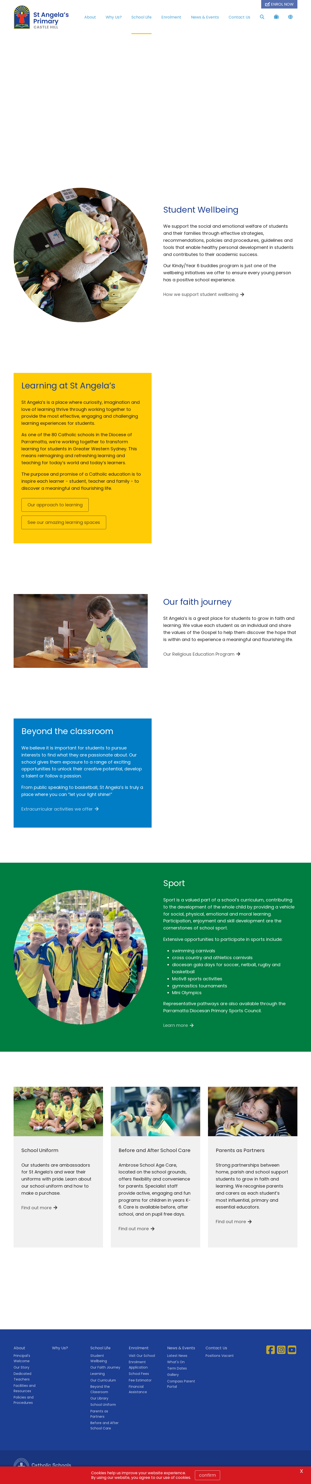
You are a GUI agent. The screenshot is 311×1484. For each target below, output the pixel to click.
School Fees (139, 1373)
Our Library (99, 1398)
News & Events (205, 17)
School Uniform (103, 1404)
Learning (97, 1373)
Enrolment (171, 17)
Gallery (173, 1374)
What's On (176, 1362)
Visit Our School (142, 1355)
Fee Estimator (140, 1380)
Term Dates (177, 1368)
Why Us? (114, 17)
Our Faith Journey (105, 1367)
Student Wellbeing (98, 1358)
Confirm (207, 1475)
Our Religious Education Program (198, 654)
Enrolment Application (138, 1365)
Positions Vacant (220, 1355)
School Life (141, 17)
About (90, 17)
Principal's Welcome (22, 1358)
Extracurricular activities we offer (57, 809)
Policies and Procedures (24, 1400)
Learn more (175, 1025)
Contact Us (239, 17)
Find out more (36, 1208)
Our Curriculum (103, 1380)
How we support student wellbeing (200, 294)
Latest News (177, 1355)
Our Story (21, 1367)
